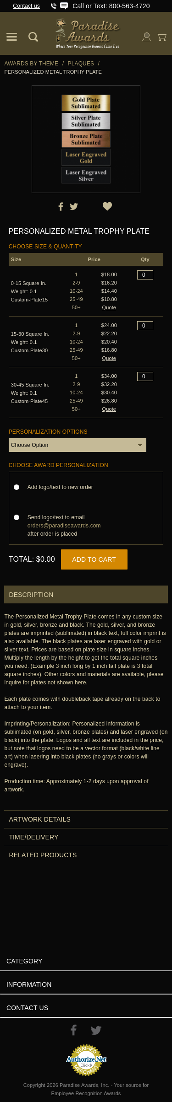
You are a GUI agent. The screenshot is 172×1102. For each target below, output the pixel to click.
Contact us (26, 6)
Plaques (81, 63)
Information (29, 984)
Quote (109, 307)
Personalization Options (48, 432)
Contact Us (27, 1007)
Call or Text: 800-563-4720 (111, 6)
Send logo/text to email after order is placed (64, 525)
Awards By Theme (31, 63)
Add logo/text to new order (63, 487)
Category (24, 961)
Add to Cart (94, 559)
